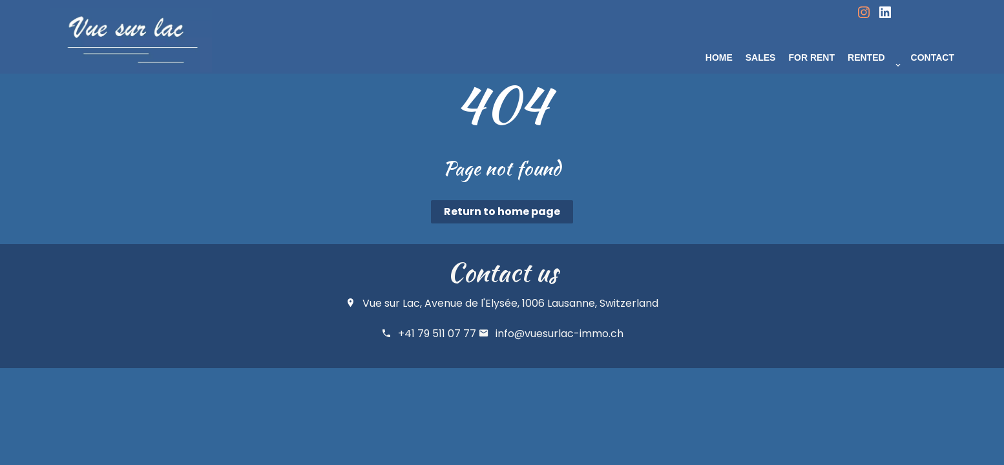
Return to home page (502, 211)
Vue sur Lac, (392, 303)
